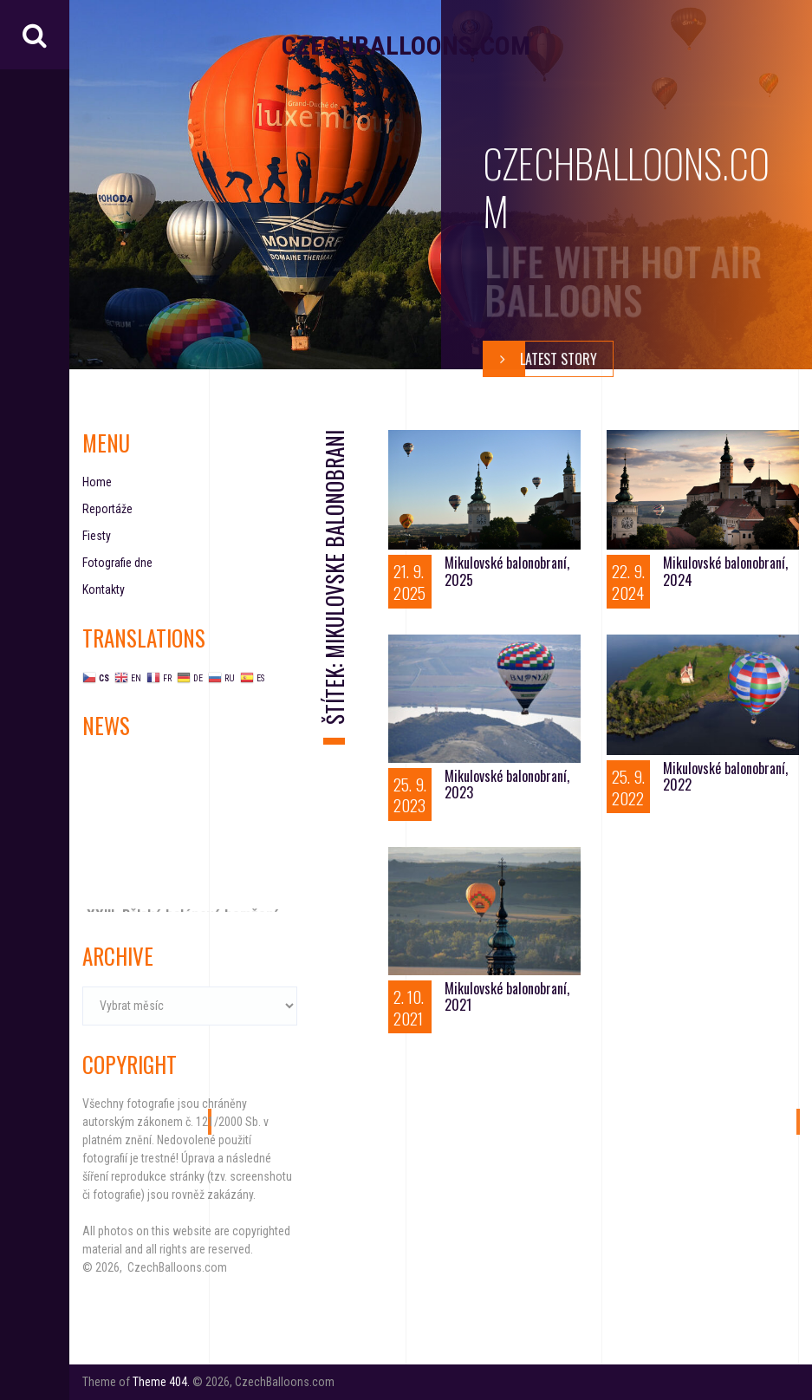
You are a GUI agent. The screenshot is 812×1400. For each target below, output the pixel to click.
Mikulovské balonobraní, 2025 (507, 570)
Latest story (540, 359)
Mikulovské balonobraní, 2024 (725, 570)
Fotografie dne (117, 563)
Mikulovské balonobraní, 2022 (725, 776)
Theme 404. (161, 1382)
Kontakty (103, 589)
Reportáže (107, 509)
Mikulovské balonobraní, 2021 (507, 996)
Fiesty (96, 536)
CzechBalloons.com (406, 45)
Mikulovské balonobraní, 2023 (507, 784)
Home (97, 482)
